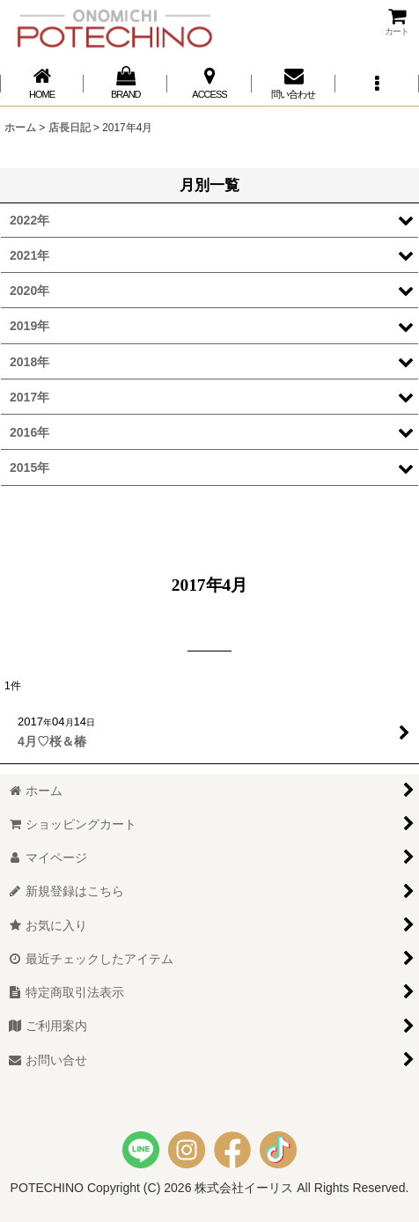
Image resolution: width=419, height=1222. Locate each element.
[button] (377, 83)
